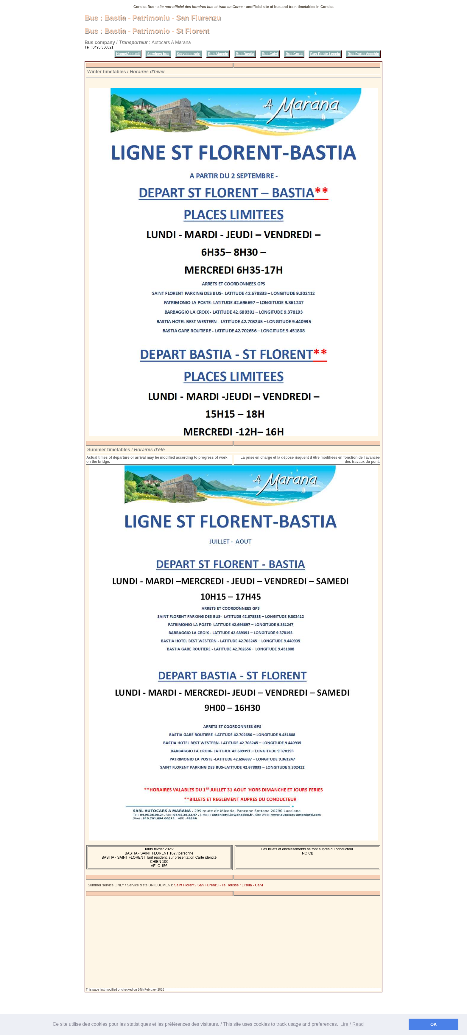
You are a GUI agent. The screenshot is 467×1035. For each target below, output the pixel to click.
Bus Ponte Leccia (325, 54)
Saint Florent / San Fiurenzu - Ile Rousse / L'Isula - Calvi (218, 885)
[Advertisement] (233, 941)
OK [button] (433, 1024)
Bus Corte (294, 54)
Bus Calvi (270, 54)
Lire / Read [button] (352, 1024)
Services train (188, 54)
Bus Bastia (245, 54)
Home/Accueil (128, 54)
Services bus (158, 54)
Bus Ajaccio (218, 54)
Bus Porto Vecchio (363, 54)
